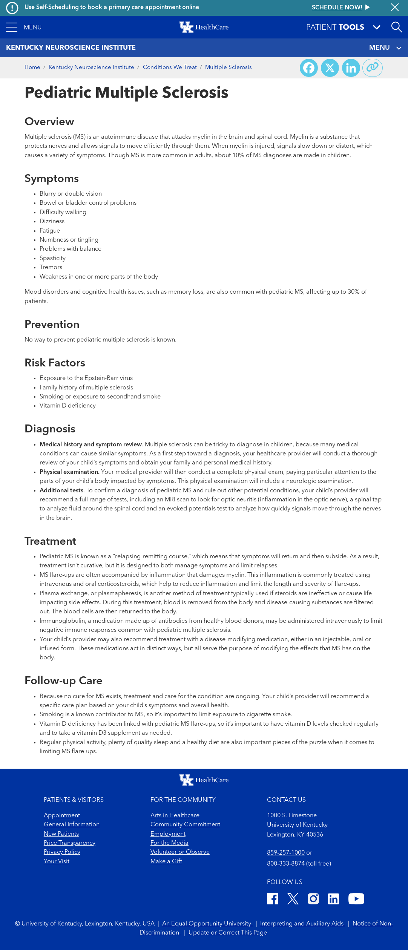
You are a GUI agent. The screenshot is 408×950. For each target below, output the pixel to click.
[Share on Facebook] (308, 68)
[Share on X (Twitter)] (330, 68)
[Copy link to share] (372, 68)
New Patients (61, 834)
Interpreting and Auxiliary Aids (302, 924)
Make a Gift (166, 862)
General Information (72, 825)
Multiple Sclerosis (228, 67)
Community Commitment (185, 825)
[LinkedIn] (333, 900)
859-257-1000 (286, 853)
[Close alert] (395, 8)
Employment (168, 834)
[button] (24, 27)
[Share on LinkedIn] (351, 68)
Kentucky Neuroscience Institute (91, 67)
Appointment (62, 816)
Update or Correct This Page (228, 933)
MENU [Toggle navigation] (385, 48)
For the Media (169, 843)
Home (32, 67)
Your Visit (56, 862)
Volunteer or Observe (180, 852)
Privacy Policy (62, 852)
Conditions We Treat (170, 67)
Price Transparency (69, 843)
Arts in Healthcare (174, 816)
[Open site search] (396, 27)
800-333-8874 (286, 864)
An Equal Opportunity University (207, 924)
